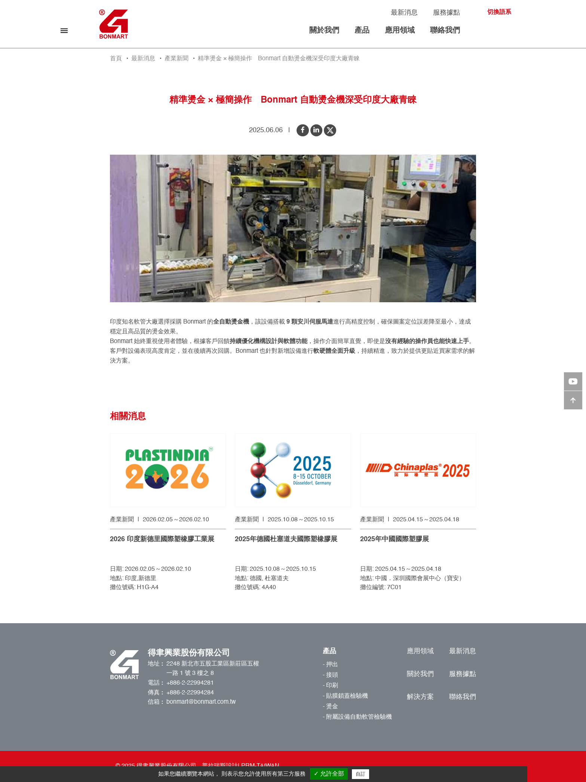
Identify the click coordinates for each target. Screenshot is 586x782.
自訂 (360, 774)
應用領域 (400, 30)
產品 (362, 30)
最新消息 (404, 12)
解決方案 (420, 697)
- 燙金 (330, 707)
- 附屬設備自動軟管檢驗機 (357, 717)
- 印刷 (330, 686)
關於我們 (324, 30)
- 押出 (330, 665)
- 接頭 (330, 675)
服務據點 (446, 12)
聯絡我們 (445, 30)
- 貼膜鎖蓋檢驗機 (345, 696)
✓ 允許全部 (329, 773)
